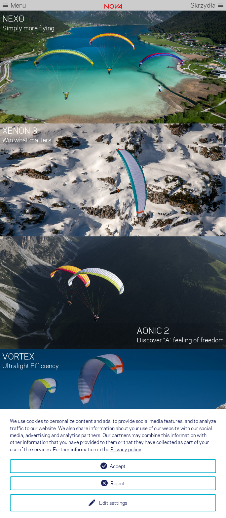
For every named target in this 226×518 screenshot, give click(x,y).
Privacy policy (125, 449)
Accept (118, 466)
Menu (18, 5)
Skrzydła (202, 5)
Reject (117, 483)
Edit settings (113, 503)
